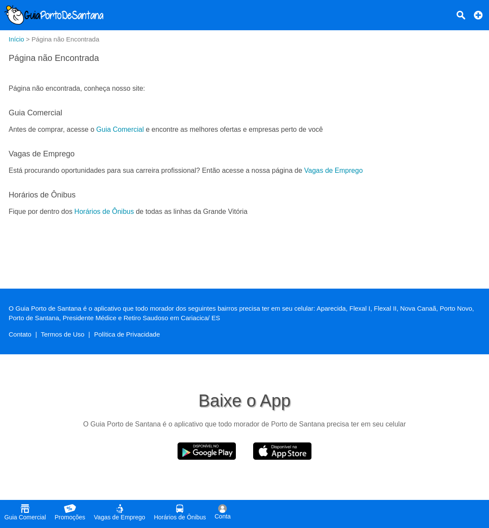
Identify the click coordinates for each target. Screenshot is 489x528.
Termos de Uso (63, 334)
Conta (223, 512)
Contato (20, 334)
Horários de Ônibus (104, 211)
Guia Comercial (120, 129)
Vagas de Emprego (333, 170)
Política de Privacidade (127, 334)
